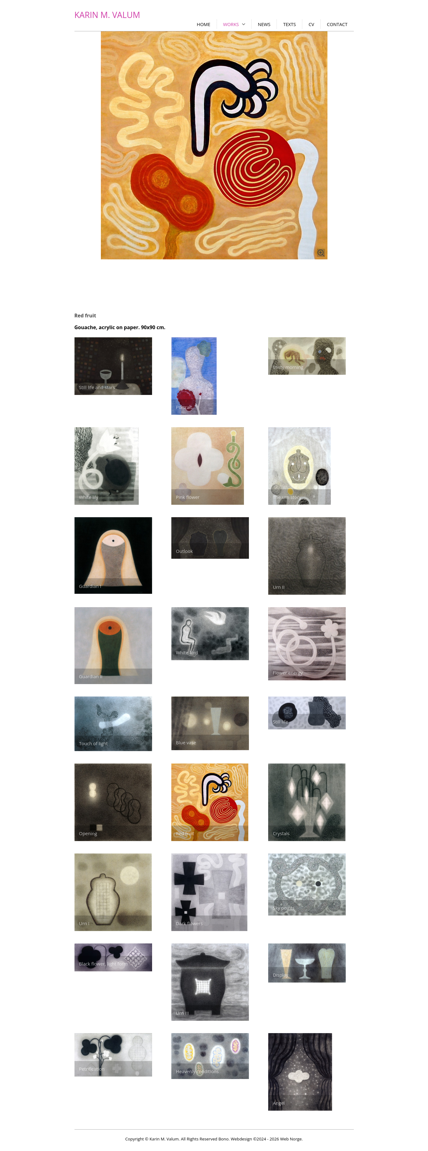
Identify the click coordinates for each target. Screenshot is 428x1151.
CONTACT (337, 24)
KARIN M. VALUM (107, 14)
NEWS (264, 24)
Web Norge (291, 1139)
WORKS (231, 24)
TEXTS (289, 24)
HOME (203, 24)
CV (311, 24)
